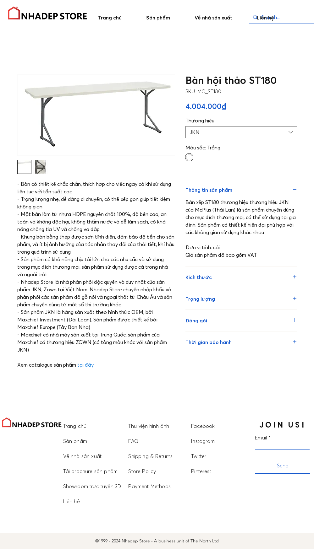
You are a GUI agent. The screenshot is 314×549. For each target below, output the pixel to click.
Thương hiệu (199, 120)
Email (261, 437)
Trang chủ (74, 426)
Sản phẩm (75, 441)
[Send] (282, 466)
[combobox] (241, 132)
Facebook (203, 426)
